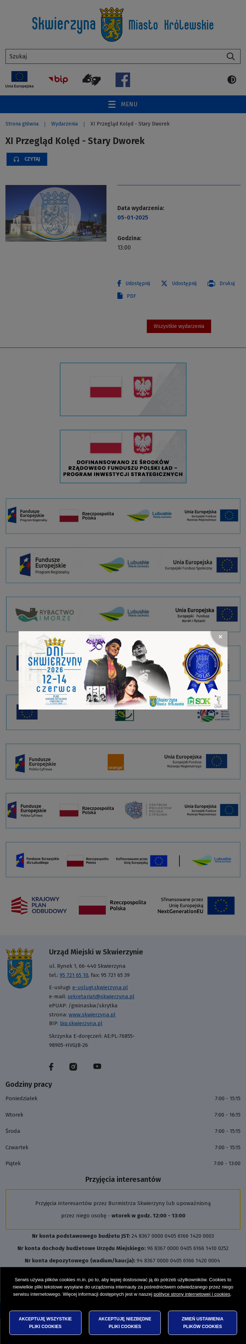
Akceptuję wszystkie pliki (45, 1322)
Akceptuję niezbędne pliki (124, 1322)
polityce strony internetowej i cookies (192, 1294)
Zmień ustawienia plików (202, 1322)
